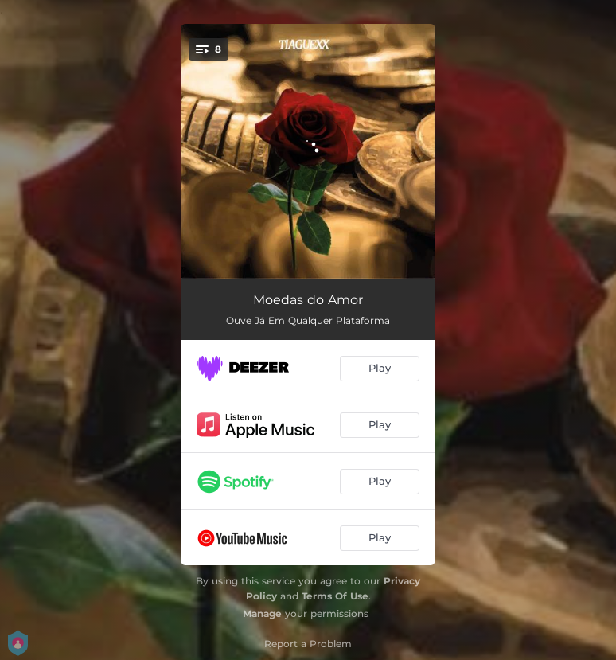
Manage (262, 613)
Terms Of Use (335, 596)
